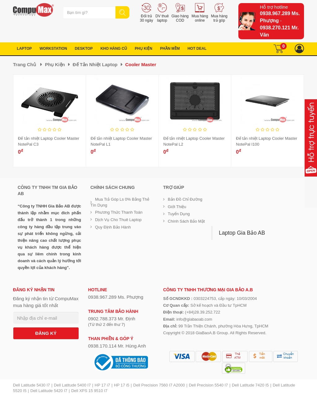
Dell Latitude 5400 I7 (72, 385)
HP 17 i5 (121, 385)
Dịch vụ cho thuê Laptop (118, 219)
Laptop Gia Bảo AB (242, 233)
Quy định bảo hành (113, 227)
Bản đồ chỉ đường (185, 199)
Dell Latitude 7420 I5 (250, 385)
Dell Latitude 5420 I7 (48, 390)
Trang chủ (24, 64)
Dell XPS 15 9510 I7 (89, 390)
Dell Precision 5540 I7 (208, 385)
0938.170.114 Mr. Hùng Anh (117, 345)
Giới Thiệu (177, 206)
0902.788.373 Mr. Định (111, 318)
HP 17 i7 (102, 385)
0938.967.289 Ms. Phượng (115, 297)
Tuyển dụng (179, 213)
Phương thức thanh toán (118, 212)
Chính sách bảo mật (186, 221)
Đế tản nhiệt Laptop (95, 64)
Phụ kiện (55, 64)
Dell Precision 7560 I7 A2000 (159, 385)
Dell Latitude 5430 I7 (31, 385)
